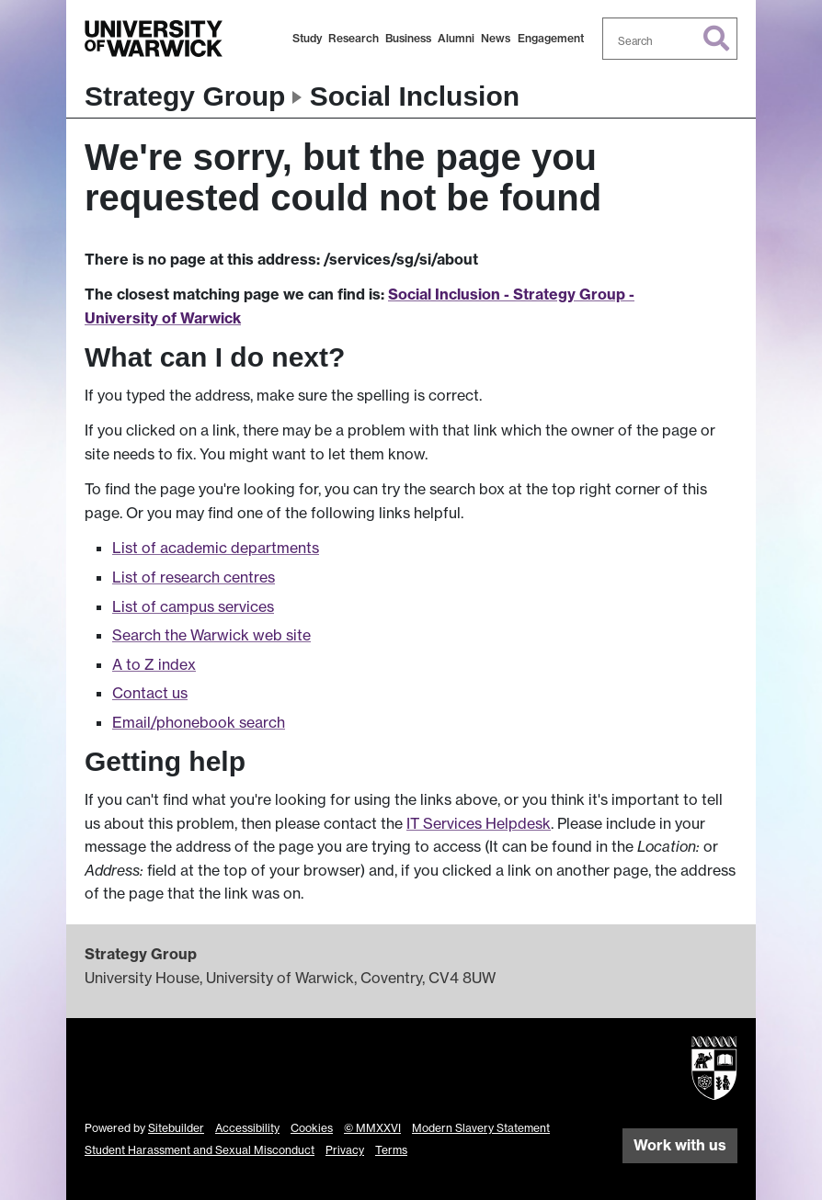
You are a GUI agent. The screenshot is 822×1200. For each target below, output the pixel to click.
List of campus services (193, 606)
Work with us (680, 1145)
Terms (391, 1150)
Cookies (312, 1128)
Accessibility (247, 1128)
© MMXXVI (372, 1128)
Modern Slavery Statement (481, 1128)
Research (353, 38)
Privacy (344, 1150)
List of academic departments (215, 547)
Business (408, 38)
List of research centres (193, 577)
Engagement (551, 38)
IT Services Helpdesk (478, 823)
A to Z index (154, 664)
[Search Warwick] (670, 38)
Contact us (150, 693)
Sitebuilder (176, 1128)
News (495, 38)
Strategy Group (185, 96)
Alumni (456, 38)
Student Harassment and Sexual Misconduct (199, 1150)
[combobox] (670, 38)
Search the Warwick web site (211, 635)
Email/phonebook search (198, 722)
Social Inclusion (414, 96)
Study (307, 38)
